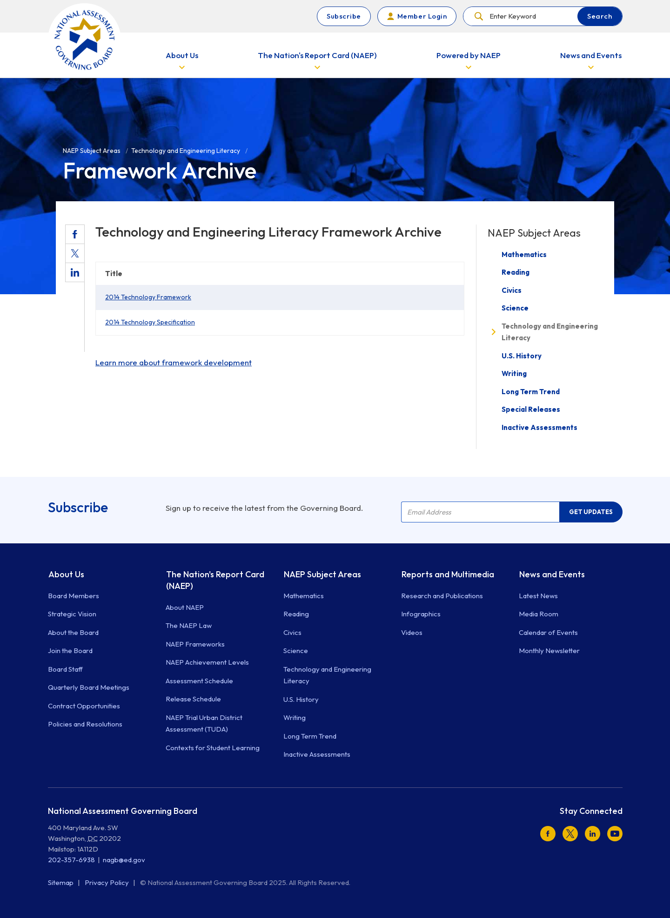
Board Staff (65, 669)
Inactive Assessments (539, 427)
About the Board (73, 632)
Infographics (421, 613)
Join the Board (70, 650)
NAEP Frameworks (195, 644)
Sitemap (61, 882)
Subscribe (344, 16)
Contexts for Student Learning (213, 747)
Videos (411, 632)
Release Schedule (193, 698)
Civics (512, 290)
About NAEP (185, 607)
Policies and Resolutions (85, 724)
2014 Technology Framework (148, 297)
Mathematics (524, 254)
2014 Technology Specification (150, 322)
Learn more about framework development (173, 362)
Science (515, 308)
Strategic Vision (72, 613)
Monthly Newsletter (549, 650)
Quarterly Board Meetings (88, 687)
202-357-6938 (71, 859)
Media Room (538, 613)
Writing (514, 373)
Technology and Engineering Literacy (550, 332)
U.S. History (522, 355)
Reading (515, 272)
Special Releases (531, 409)
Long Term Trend (531, 391)
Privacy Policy (107, 882)
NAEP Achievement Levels (207, 662)
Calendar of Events (548, 632)
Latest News (538, 595)
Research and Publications (442, 595)
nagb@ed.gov (124, 859)
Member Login (422, 16)
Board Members (73, 595)
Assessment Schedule (199, 680)
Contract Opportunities (84, 705)
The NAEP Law (189, 625)
